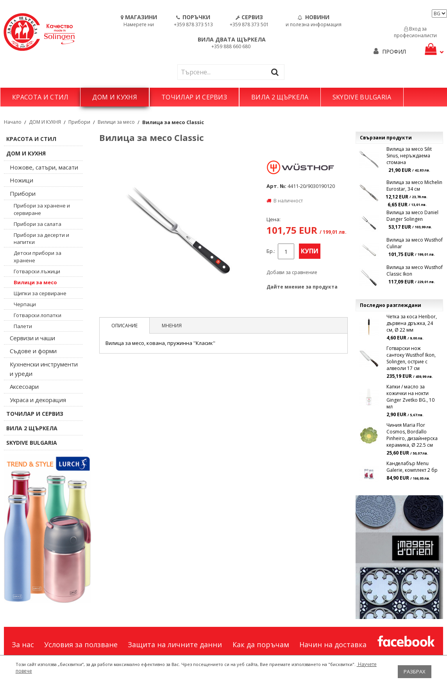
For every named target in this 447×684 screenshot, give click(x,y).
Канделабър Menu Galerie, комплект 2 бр (412, 466)
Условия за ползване (81, 644)
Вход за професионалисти (415, 32)
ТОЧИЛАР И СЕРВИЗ (194, 97)
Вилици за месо (116, 122)
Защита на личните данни (175, 644)
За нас (23, 644)
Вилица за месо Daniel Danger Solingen (412, 215)
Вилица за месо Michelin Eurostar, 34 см (414, 185)
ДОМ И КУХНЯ (114, 97)
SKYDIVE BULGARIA (362, 97)
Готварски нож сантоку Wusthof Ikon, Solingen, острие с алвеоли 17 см (411, 358)
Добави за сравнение (291, 272)
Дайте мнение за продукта (302, 286)
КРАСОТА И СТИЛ (40, 97)
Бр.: (270, 251)
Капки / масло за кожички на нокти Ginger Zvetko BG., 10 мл (410, 396)
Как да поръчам (260, 644)
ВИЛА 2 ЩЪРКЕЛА (279, 97)
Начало (12, 122)
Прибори (79, 122)
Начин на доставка (333, 644)
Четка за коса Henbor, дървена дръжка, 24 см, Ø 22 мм (411, 323)
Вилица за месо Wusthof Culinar (414, 243)
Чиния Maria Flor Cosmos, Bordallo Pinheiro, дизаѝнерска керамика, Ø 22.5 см (412, 435)
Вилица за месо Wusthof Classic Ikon (414, 270)
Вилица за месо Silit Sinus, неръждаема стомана (409, 156)
